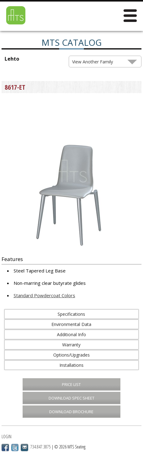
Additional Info (71, 334)
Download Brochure (71, 411)
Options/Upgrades (71, 355)
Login (6, 436)
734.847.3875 (40, 447)
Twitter (15, 447)
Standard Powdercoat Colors (44, 295)
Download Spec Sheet (71, 398)
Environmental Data (71, 324)
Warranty (71, 345)
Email (24, 447)
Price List (71, 384)
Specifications (71, 314)
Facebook (5, 447)
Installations (71, 365)
